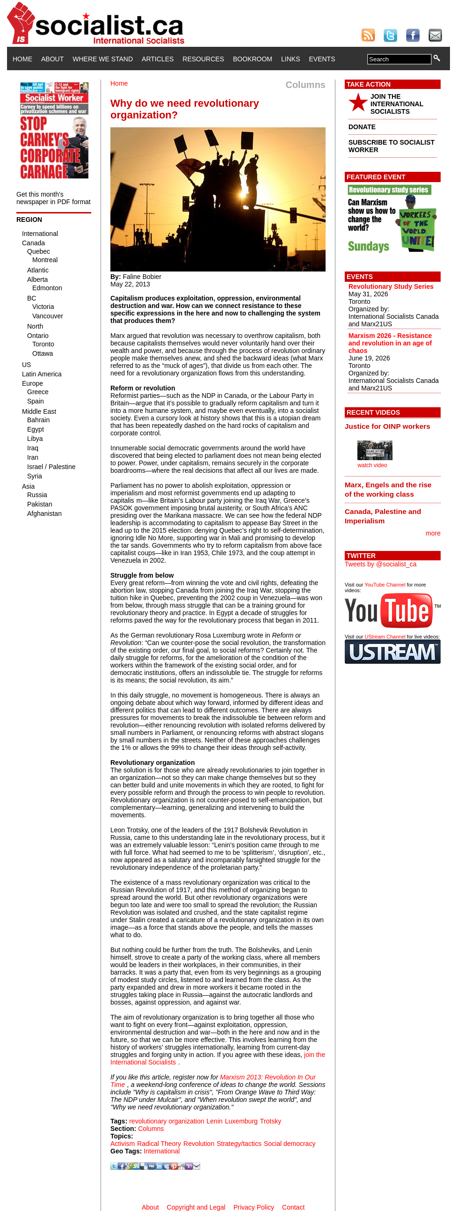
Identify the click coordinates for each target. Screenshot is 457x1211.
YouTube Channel (384, 584)
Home (22, 59)
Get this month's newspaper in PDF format (53, 198)
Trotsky (270, 1121)
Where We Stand (103, 59)
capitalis (122, 500)
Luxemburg (241, 1121)
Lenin (215, 1121)
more (433, 533)
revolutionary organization (166, 1121)
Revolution (198, 1143)
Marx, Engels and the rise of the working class (388, 489)
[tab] (393, 426)
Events (322, 59)
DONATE (362, 127)
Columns (151, 1128)
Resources (203, 59)
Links (290, 59)
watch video (372, 465)
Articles (158, 59)
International (162, 1151)
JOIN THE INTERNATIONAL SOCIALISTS (396, 104)
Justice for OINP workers (387, 426)
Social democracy (290, 1143)
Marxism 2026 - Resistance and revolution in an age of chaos (390, 343)
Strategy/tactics (239, 1143)
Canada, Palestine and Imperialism (383, 516)
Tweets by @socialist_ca (381, 564)
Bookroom (252, 59)
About (52, 59)
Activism (122, 1143)
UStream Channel (385, 636)
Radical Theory (159, 1143)
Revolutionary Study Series (391, 286)
